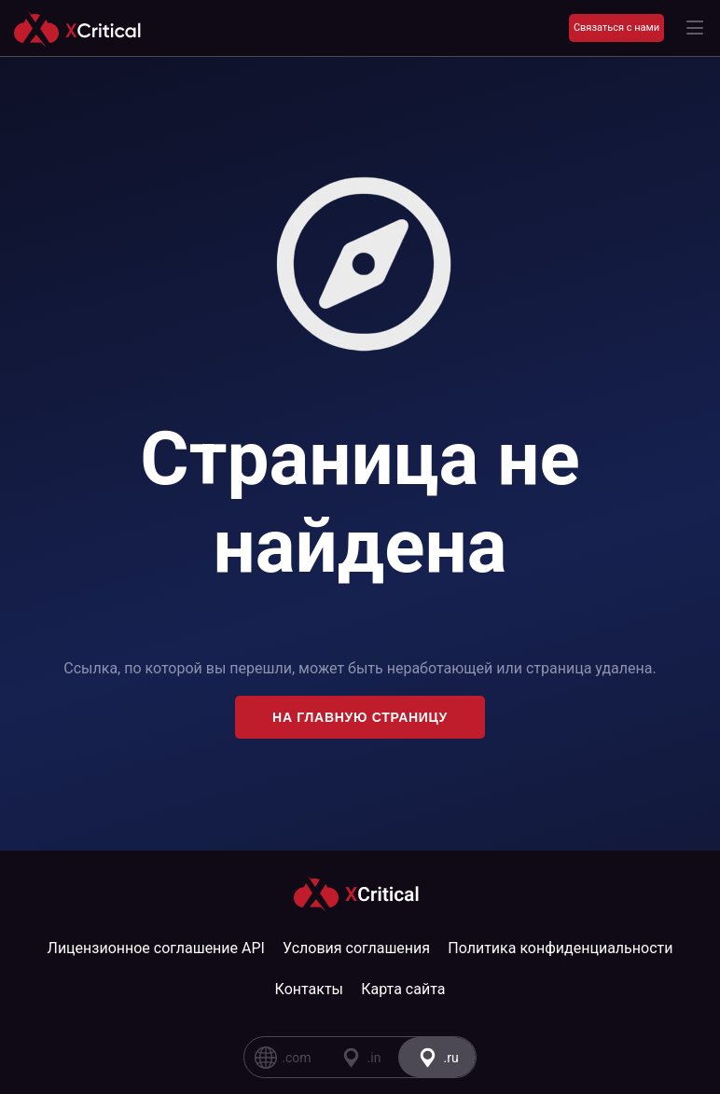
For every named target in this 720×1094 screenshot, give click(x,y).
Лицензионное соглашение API (156, 948)
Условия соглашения (356, 948)
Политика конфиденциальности (560, 948)
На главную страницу (360, 717)
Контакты (309, 989)
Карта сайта (403, 989)
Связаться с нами (616, 27)
